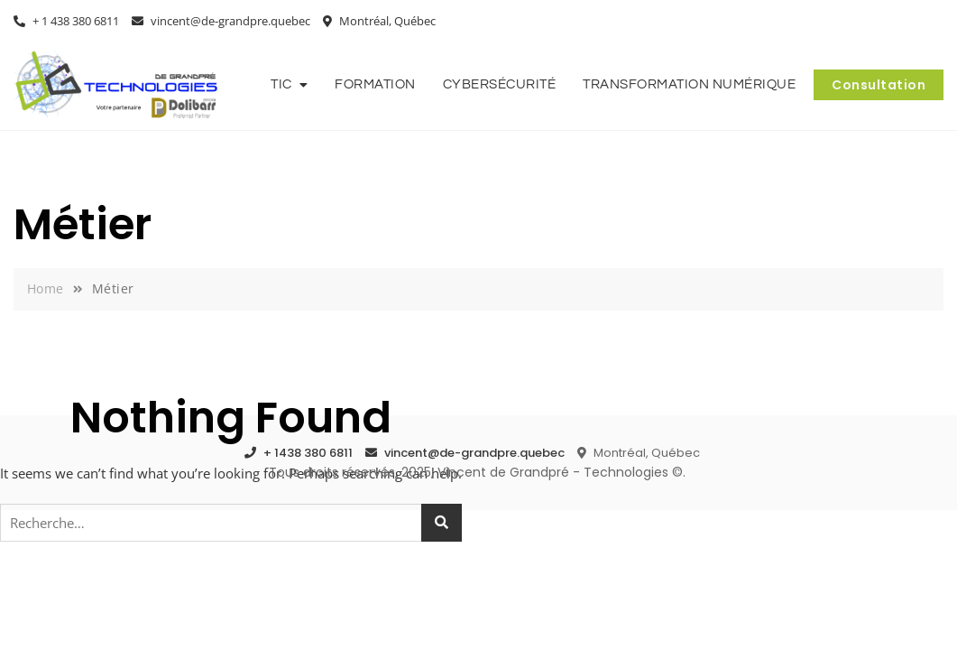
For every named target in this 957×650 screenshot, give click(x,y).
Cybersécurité (500, 84)
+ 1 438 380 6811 (66, 21)
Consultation (878, 85)
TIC (281, 84)
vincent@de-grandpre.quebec (221, 21)
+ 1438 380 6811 (298, 452)
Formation (375, 84)
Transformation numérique (689, 84)
